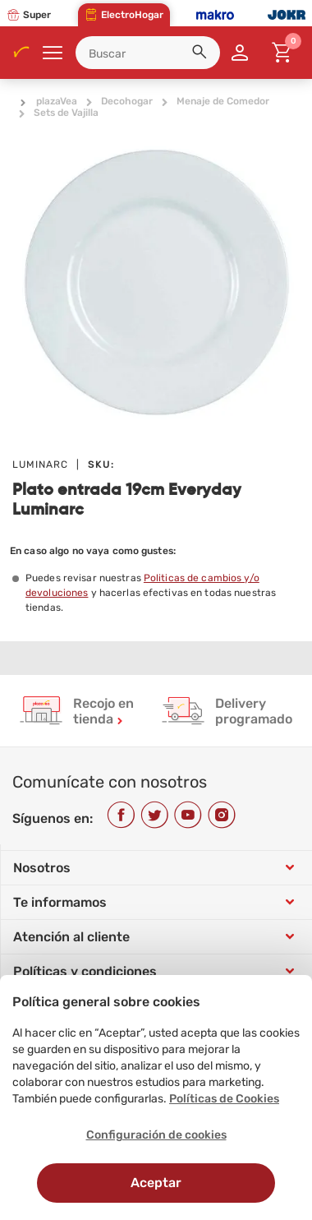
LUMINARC (40, 464)
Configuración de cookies (156, 1135)
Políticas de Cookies (224, 1099)
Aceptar (156, 1182)
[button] (202, 54)
